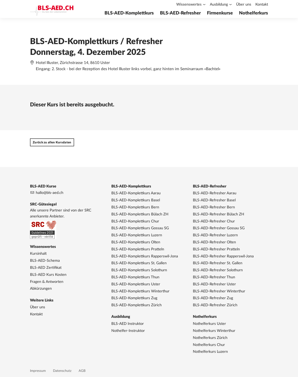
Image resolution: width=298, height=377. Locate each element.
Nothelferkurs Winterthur (214, 331)
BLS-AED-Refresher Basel (214, 200)
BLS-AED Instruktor (127, 324)
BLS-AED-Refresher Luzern (215, 235)
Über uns (243, 4)
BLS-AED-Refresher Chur (214, 221)
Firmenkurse (220, 13)
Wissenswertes (189, 4)
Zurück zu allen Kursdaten (52, 142)
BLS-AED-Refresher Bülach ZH (218, 214)
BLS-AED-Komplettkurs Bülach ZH (139, 214)
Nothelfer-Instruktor (128, 331)
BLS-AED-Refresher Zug (213, 298)
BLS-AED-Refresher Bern (214, 207)
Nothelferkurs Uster (209, 324)
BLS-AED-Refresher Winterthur (219, 291)
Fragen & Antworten (46, 282)
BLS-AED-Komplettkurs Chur (135, 221)
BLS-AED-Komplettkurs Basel (135, 200)
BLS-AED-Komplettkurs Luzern (136, 235)
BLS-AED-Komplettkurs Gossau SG (140, 228)
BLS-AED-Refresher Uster (214, 284)
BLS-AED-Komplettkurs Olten (135, 242)
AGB (82, 370)
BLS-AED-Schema (45, 261)
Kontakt (261, 4)
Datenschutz (62, 370)
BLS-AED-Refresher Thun (214, 277)
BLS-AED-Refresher (180, 13)
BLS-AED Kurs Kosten (48, 275)
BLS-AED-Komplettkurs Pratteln (137, 249)
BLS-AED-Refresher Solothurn (218, 270)
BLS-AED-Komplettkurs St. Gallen (139, 263)
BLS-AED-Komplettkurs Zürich (136, 305)
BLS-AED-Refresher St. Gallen (217, 263)
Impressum (38, 370)
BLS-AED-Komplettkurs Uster (135, 284)
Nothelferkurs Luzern (210, 352)
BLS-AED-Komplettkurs (129, 13)
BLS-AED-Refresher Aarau (214, 193)
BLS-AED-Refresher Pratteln (216, 249)
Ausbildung (219, 4)
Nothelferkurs (253, 13)
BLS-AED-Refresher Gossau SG (219, 228)
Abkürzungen (41, 289)
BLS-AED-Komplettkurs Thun (135, 277)
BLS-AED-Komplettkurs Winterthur (140, 291)
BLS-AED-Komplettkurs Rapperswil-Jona (144, 256)
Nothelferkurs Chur (209, 345)
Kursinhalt (38, 254)
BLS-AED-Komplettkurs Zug (134, 298)
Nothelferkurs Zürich (210, 338)
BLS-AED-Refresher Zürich (215, 305)
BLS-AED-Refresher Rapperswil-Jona (223, 256)
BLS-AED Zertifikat (45, 268)
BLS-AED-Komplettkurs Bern (135, 207)
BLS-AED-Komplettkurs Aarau (136, 193)
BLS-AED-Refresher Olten (214, 242)
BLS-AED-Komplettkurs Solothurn (139, 270)
